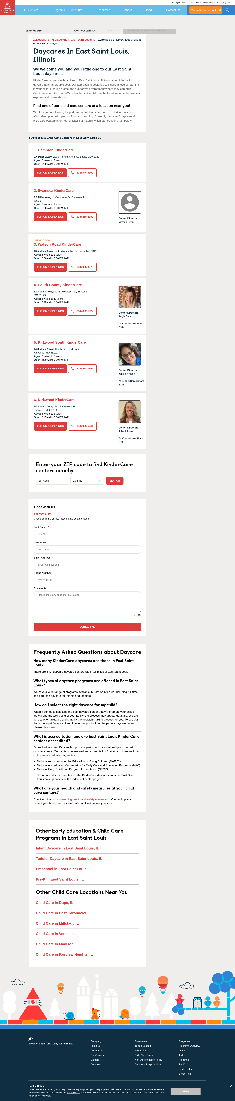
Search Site (227, 11)
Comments (40, 588)
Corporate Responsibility (148, 1064)
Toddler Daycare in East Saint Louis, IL (69, 859)
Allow (185, 1091)
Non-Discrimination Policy (148, 1060)
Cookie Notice (73, 1092)
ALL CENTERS (41, 40)
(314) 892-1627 (82, 311)
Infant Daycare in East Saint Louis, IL (67, 848)
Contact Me (87, 627)
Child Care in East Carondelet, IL (64, 913)
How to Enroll (142, 1050)
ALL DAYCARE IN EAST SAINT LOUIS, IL (73, 40)
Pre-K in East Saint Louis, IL (60, 879)
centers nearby (204, 10)
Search (115, 480)
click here (49, 727)
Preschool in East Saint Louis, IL (64, 869)
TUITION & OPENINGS (50, 172)
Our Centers (30, 10)
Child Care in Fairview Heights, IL (64, 954)
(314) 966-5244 (82, 426)
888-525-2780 (42, 513)
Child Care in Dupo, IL (54, 903)
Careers (95, 1060)
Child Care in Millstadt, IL (57, 923)
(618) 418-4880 (82, 216)
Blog (149, 10)
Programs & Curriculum (67, 10)
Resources (103, 10)
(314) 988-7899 (82, 368)
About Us (96, 1046)
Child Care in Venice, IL (56, 934)
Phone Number (87, 578)
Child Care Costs (144, 1055)
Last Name (87, 547)
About (128, 10)
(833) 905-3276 (82, 267)
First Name (87, 532)
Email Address (87, 562)
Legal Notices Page (41, 1096)
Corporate (96, 1064)
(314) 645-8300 (82, 172)
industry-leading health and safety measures (80, 799)
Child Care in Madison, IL (57, 944)
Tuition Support (143, 1046)
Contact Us (173, 10)
